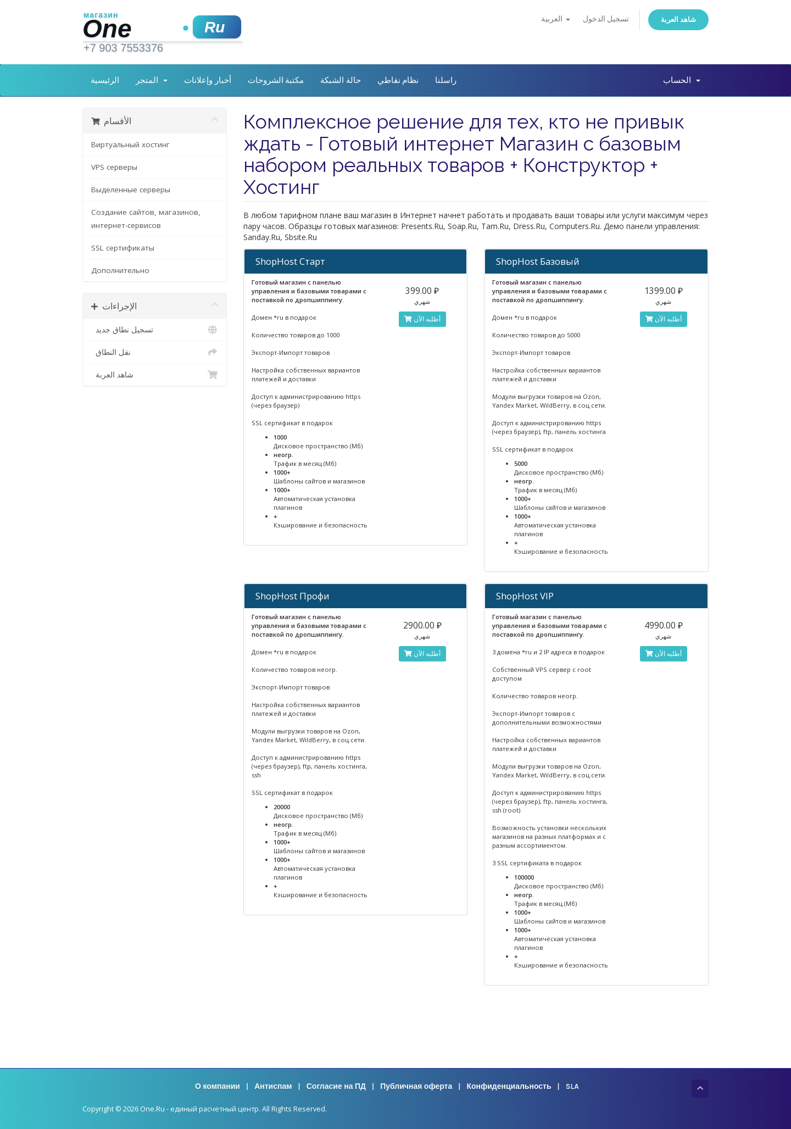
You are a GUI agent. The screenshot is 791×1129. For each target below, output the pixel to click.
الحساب (681, 80)
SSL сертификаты (122, 248)
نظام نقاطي (398, 80)
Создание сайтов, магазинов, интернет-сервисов (145, 218)
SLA (572, 1086)
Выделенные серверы (130, 189)
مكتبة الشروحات (276, 80)
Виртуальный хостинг (130, 144)
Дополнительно (120, 270)
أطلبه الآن (422, 319)
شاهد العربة (678, 19)
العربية (555, 19)
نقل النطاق (154, 352)
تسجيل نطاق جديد (154, 329)
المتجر (152, 80)
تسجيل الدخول (606, 19)
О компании (217, 1086)
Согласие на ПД (336, 1086)
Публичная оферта (416, 1086)
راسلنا (445, 80)
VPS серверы (114, 167)
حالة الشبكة (340, 80)
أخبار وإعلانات (207, 80)
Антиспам (273, 1086)
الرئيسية (105, 80)
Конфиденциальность (508, 1086)
